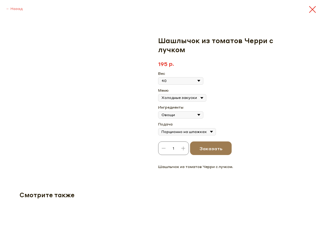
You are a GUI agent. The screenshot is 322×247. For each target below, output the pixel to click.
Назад (17, 8)
